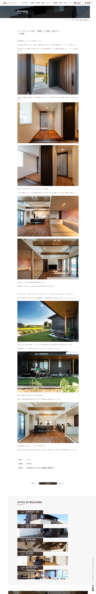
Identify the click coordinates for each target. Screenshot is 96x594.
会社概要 (67, 575)
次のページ (61, 483)
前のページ (34, 483)
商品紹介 (52, 575)
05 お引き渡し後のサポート (42, 582)
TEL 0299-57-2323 (23, 576)
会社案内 (67, 571)
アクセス (67, 582)
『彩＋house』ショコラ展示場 (57, 579)
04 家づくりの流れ (40, 580)
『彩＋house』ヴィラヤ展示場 (57, 581)
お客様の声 (53, 571)
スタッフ (67, 580)
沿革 (66, 577)
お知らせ (74, 571)
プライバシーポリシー (76, 577)
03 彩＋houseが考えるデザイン (42, 577)
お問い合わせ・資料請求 (77, 575)
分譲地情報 (53, 583)
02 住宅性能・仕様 (40, 575)
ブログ (73, 573)
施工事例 (52, 573)
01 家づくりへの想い (40, 573)
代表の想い (68, 573)
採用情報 (67, 584)
